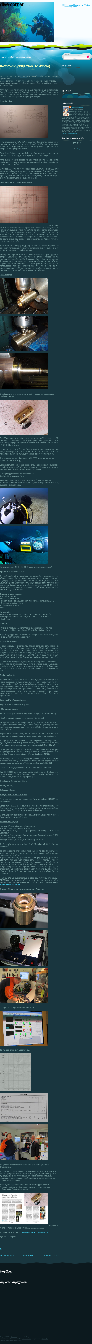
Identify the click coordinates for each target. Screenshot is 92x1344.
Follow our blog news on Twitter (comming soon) (77, 6)
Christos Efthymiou (77, 107)
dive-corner (11, 4)
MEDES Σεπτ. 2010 (23, 57)
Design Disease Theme (7, 1338)
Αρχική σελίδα (7, 57)
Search (88, 57)
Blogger (79, 149)
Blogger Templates (5, 1340)
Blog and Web (17, 1340)
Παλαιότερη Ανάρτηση (50, 1255)
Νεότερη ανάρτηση (7, 1255)
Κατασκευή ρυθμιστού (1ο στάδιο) (25, 66)
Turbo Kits (45, 1338)
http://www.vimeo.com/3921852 (35, 1232)
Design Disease (26, 1338)
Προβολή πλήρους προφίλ (69, 133)
